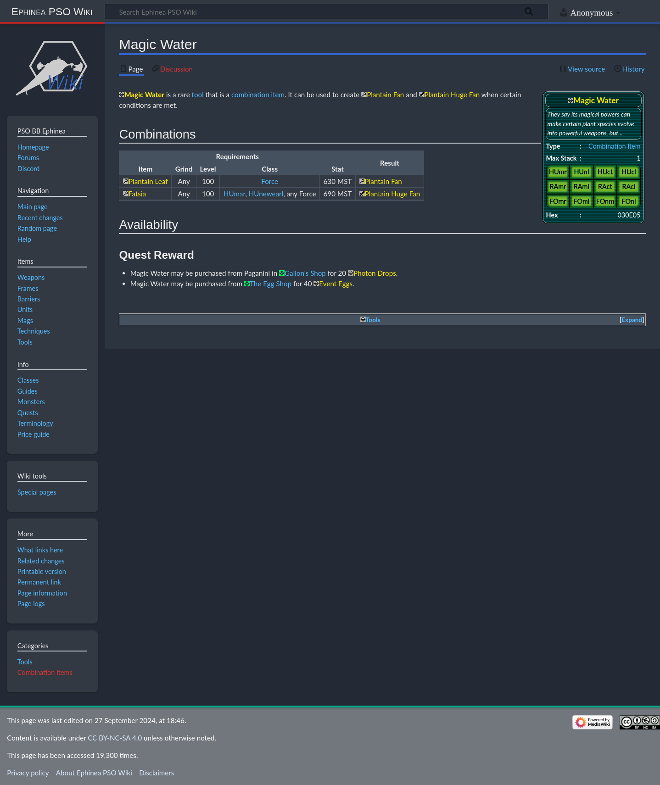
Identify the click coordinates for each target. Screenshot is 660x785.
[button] (632, 320)
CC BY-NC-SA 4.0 (115, 738)
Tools (25, 662)
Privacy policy (28, 772)
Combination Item (614, 146)
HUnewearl (266, 193)
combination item (258, 94)
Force (269, 181)
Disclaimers (156, 772)
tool (198, 94)
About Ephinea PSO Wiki (94, 772)
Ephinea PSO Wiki (52, 11)
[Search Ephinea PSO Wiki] (326, 11)
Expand (631, 319)
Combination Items (45, 672)
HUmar (235, 193)
